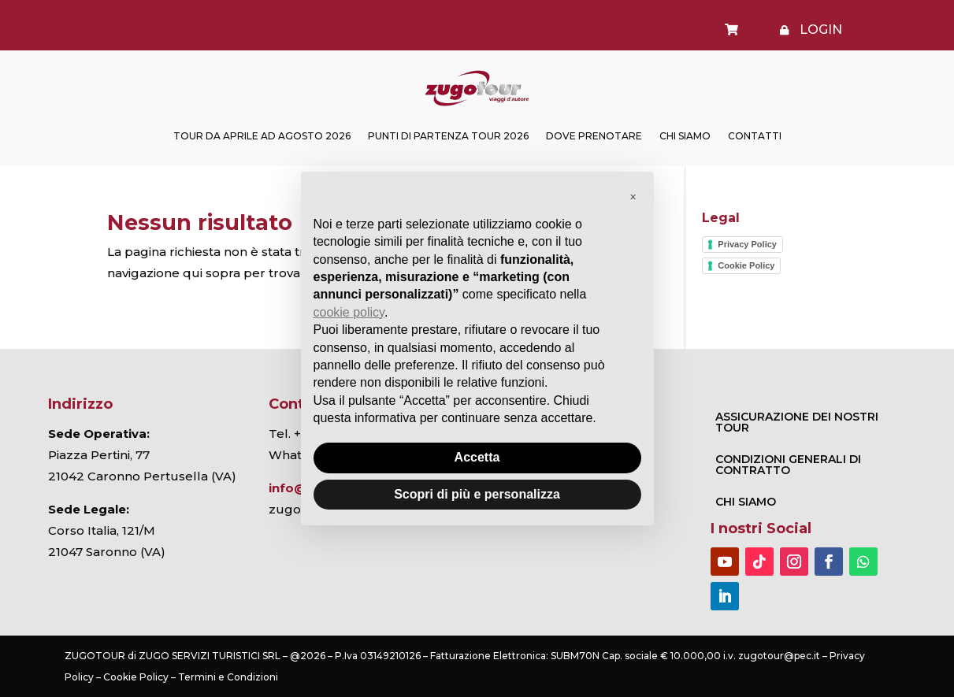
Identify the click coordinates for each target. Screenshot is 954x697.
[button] (633, 196)
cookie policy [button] (349, 312)
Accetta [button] (477, 457)
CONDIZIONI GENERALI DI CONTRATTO (788, 464)
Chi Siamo (685, 136)
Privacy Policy (747, 244)
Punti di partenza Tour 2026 (448, 136)
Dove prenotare (594, 136)
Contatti (754, 136)
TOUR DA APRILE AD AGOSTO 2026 (262, 136)
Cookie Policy (746, 265)
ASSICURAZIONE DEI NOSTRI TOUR (796, 422)
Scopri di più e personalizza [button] (477, 494)
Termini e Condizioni (228, 677)
